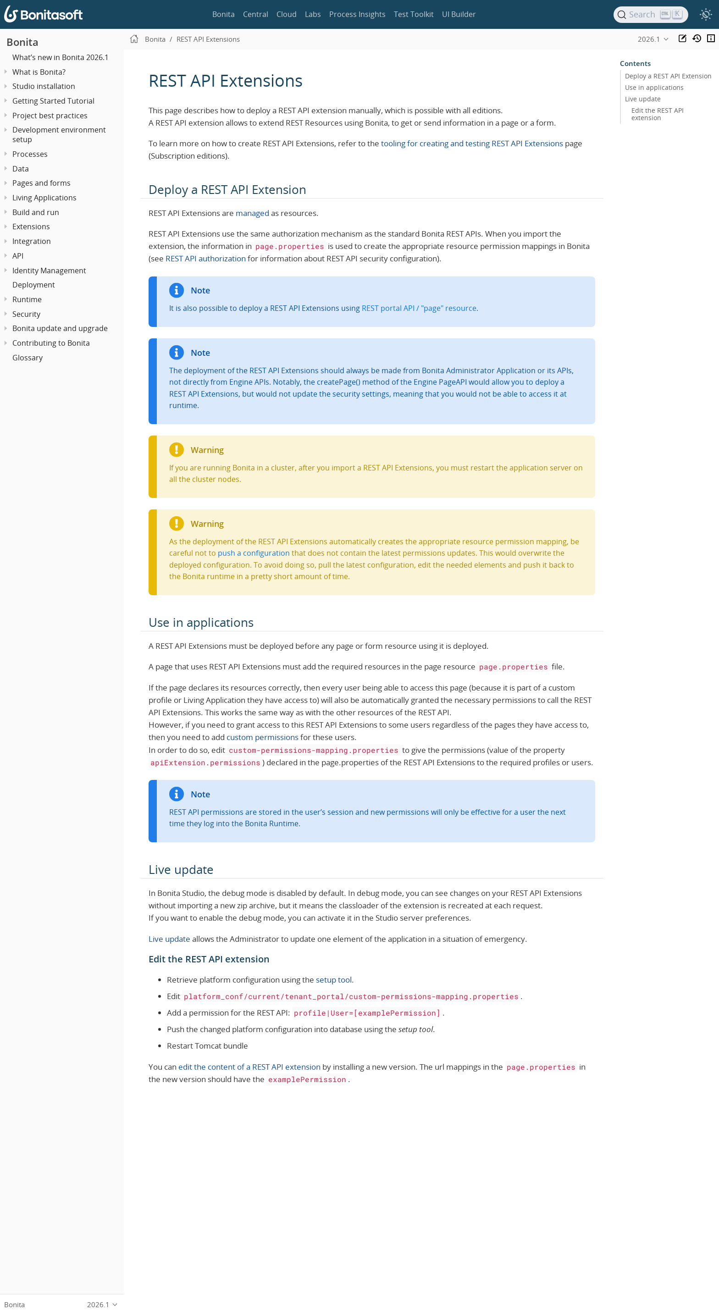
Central (255, 14)
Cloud (287, 14)
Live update (169, 939)
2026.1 (649, 39)
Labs (313, 14)
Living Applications (44, 198)
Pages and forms (41, 183)
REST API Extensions (208, 39)
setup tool (334, 979)
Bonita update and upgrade (60, 328)
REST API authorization (206, 258)
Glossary (27, 358)
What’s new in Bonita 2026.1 (60, 57)
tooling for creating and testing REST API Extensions (472, 143)
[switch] (706, 15)
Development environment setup (59, 134)
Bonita (223, 14)
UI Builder (459, 14)
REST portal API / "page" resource (419, 308)
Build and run (35, 212)
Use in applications (654, 87)
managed (252, 213)
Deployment (33, 285)
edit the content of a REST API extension (249, 1066)
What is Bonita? (39, 72)
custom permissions (263, 737)
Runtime (27, 299)
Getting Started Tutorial (53, 101)
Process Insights (357, 14)
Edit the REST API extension (657, 114)
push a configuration (254, 553)
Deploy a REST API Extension (668, 76)
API (17, 256)
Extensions (31, 226)
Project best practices (50, 116)
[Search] (651, 14)
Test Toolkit (414, 14)
